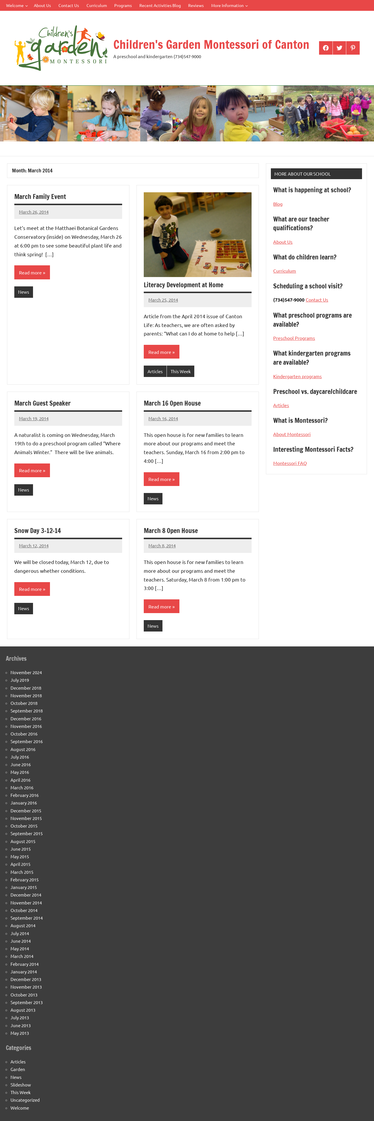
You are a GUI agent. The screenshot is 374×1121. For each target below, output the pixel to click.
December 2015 (26, 810)
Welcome (17, 5)
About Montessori (292, 434)
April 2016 (20, 780)
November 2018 (26, 695)
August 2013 (23, 1010)
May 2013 (20, 1033)
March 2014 (22, 956)
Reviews (196, 5)
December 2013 (26, 979)
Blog (278, 204)
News (23, 292)
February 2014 (25, 964)
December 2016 (26, 718)
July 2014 (20, 933)
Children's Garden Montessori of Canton (211, 44)
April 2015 (20, 864)
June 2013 (21, 1025)
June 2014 (21, 941)
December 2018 (26, 688)
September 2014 (27, 918)
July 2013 (20, 1017)
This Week (181, 371)
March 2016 (22, 787)
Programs (123, 5)
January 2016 (24, 802)
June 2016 (21, 764)
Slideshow (21, 1084)
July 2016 (20, 757)
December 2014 (26, 894)
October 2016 (24, 733)
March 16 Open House (172, 403)
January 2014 (24, 971)
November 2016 (26, 726)
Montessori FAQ (290, 463)
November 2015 (26, 818)
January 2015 (24, 887)
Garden (18, 1069)
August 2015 (23, 841)
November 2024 (26, 672)
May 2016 (20, 772)
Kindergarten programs (297, 376)
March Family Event (40, 196)
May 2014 (20, 948)
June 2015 (21, 849)
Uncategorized (25, 1100)
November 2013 (26, 986)
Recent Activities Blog (160, 5)
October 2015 (24, 825)
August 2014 (23, 925)
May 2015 (20, 856)
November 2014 (26, 902)
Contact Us (68, 5)
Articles (155, 371)
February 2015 (25, 879)
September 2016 (27, 741)
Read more (30, 272)
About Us (42, 5)
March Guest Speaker (42, 403)
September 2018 (27, 710)
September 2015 (27, 833)
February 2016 (25, 795)
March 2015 (22, 872)
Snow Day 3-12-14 (37, 530)
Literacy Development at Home (183, 284)
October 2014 (24, 910)
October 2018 (24, 703)
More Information (229, 5)
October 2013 (24, 994)
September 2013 (27, 1002)
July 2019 (20, 680)
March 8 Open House (171, 530)
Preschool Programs (294, 338)
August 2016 (23, 749)
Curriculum (96, 5)
